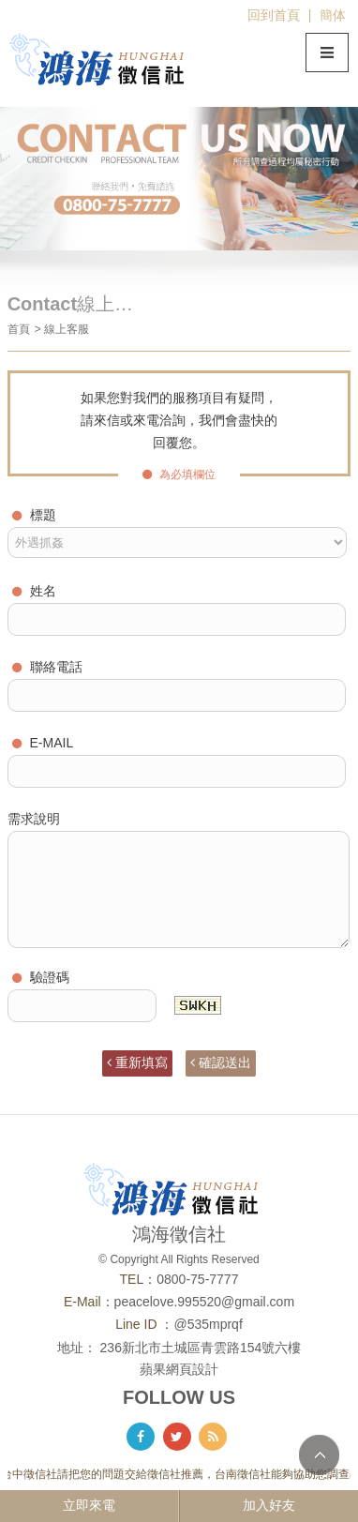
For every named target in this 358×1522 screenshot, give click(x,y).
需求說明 (33, 818)
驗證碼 (40, 977)
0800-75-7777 (197, 1279)
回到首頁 (273, 15)
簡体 (333, 15)
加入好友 (269, 1505)
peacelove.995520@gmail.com (204, 1301)
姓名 (34, 590)
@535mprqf (207, 1324)
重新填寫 (137, 1062)
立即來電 (89, 1505)
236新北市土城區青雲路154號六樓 (201, 1347)
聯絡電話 (47, 666)
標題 (34, 514)
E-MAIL (43, 742)
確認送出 (220, 1062)
